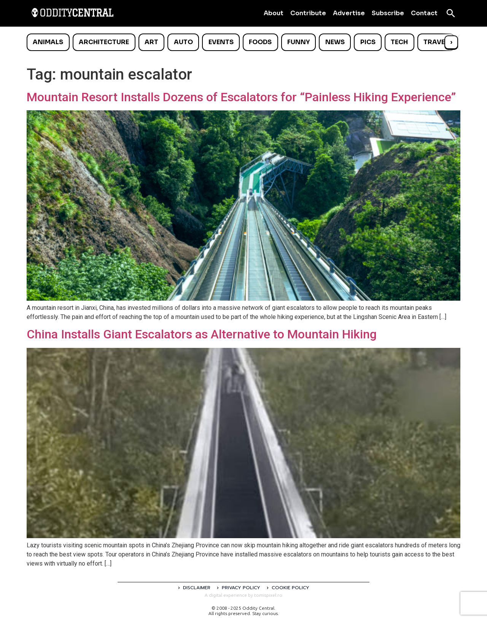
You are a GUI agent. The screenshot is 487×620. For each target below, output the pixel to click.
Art (151, 42)
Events (221, 42)
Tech (399, 42)
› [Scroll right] (451, 42)
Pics (368, 42)
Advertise (349, 13)
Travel (435, 42)
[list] (243, 42)
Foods (260, 42)
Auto (183, 42)
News (335, 42)
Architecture (104, 42)
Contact (424, 13)
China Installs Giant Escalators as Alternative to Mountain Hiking (202, 334)
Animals (48, 42)
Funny (298, 42)
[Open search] (451, 13)
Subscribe (388, 13)
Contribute (308, 13)
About (273, 13)
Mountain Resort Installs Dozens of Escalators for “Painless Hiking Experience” (241, 97)
